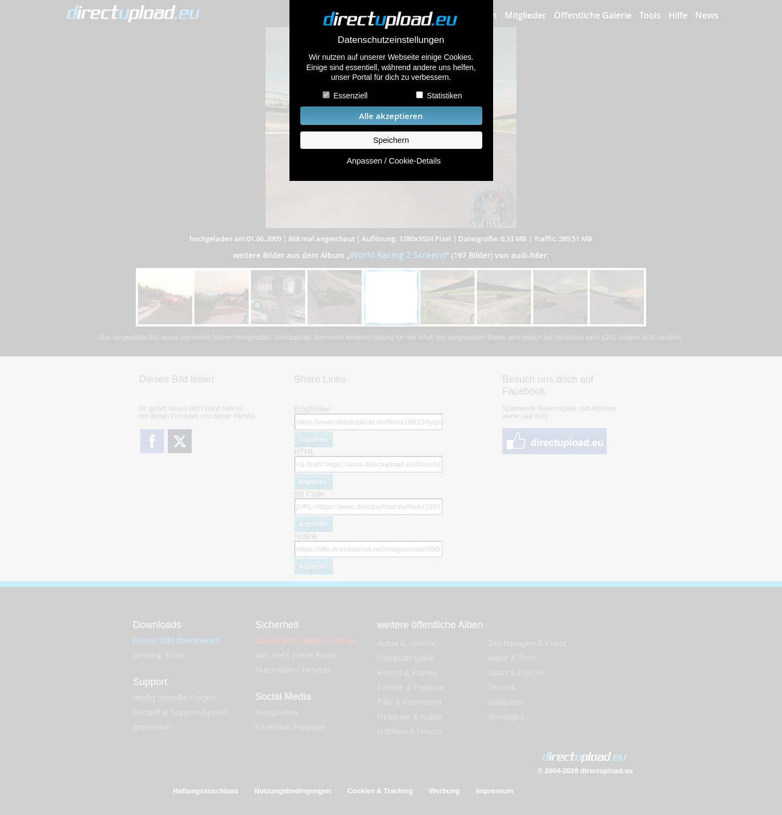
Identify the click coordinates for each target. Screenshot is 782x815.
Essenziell (350, 95)
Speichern (391, 140)
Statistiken (444, 95)
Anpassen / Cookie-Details (393, 160)
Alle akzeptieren (391, 116)
